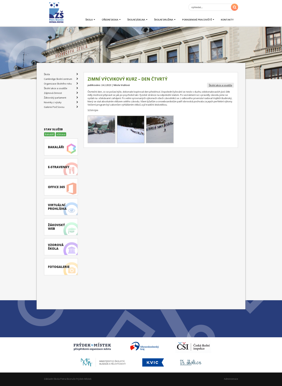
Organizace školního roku (61, 83)
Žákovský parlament (61, 97)
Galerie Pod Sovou (61, 107)
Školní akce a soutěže (220, 85)
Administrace (231, 378)
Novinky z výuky (61, 102)
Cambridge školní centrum (61, 79)
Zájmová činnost (61, 93)
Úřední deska (110, 19)
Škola (89, 19)
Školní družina (163, 19)
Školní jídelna (136, 19)
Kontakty (227, 19)
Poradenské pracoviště (197, 19)
